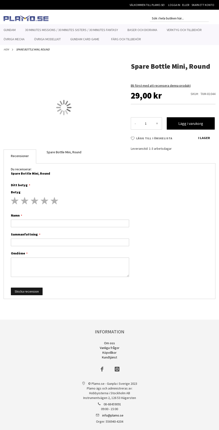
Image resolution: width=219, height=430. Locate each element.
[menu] (109, 34)
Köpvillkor (109, 352)
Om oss (109, 343)
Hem (6, 52)
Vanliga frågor (109, 348)
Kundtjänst (109, 357)
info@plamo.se (112, 415)
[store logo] (26, 18)
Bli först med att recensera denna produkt (161, 88)
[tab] (20, 159)
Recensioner (20, 158)
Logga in (174, 5)
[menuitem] (10, 30)
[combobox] (179, 18)
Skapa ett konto (203, 5)
